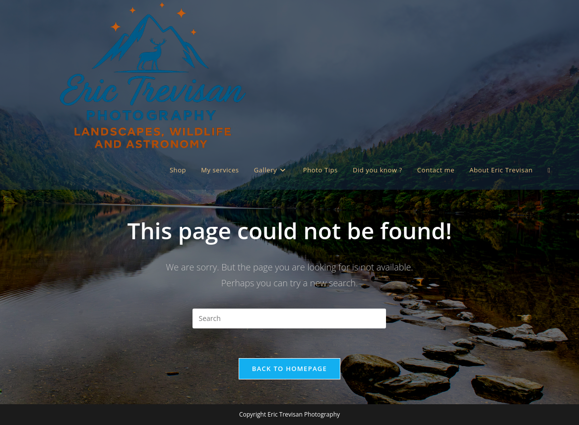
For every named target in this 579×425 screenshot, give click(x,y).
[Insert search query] (289, 318)
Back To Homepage (289, 368)
